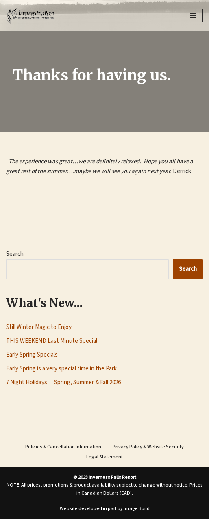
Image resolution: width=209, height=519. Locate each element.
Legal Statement (104, 457)
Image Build (137, 508)
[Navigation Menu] (193, 15)
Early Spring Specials (32, 354)
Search (15, 254)
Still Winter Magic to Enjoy (39, 327)
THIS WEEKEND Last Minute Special (51, 341)
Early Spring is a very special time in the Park (61, 368)
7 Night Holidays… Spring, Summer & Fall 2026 (63, 382)
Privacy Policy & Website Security (148, 446)
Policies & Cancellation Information (63, 446)
